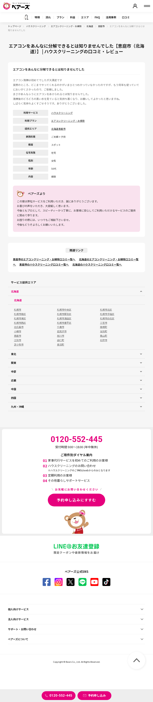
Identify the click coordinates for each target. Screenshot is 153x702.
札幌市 (17, 309)
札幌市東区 (20, 318)
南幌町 (103, 327)
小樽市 (17, 331)
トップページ (14, 26)
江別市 (17, 340)
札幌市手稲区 (107, 314)
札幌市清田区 (64, 318)
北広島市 (19, 327)
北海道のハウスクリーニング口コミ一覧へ (97, 264)
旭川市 (60, 335)
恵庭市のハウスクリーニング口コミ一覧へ (44, 264)
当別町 (103, 331)
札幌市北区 (106, 309)
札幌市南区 (20, 314)
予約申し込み (97, 695)
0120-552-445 (60, 695)
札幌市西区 (20, 322)
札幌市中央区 (64, 309)
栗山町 (103, 335)
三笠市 (103, 322)
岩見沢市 (62, 331)
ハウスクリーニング (36, 26)
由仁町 (60, 340)
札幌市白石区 (107, 318)
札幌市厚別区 (64, 314)
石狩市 (103, 340)
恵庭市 (101, 26)
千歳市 (60, 327)
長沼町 (60, 344)
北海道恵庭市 (58, 128)
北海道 (89, 26)
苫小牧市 (19, 344)
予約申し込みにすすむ (76, 499)
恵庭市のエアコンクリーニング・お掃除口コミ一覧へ (44, 259)
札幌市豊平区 (64, 322)
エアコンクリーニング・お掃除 (66, 26)
